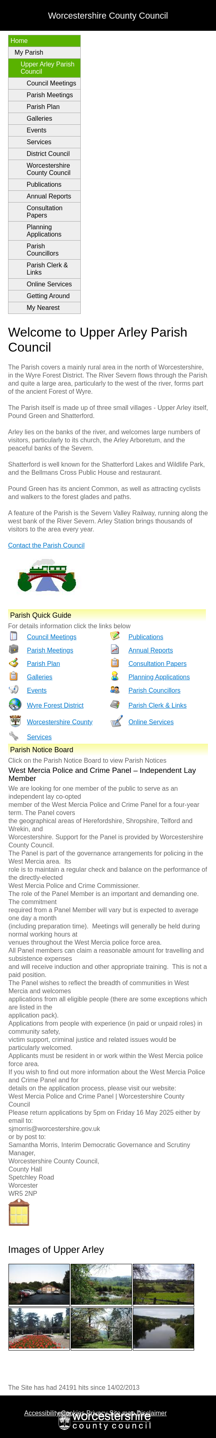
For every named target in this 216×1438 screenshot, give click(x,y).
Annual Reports (49, 196)
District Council (48, 153)
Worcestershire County (59, 722)
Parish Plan (43, 106)
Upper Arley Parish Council (47, 68)
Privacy (96, 1413)
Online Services (49, 284)
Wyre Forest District (55, 705)
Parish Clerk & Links (47, 269)
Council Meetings (51, 83)
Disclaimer (151, 1413)
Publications (44, 184)
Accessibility (41, 1413)
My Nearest (43, 307)
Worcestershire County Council (49, 169)
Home (19, 40)
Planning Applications (44, 231)
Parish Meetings (50, 95)
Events (36, 130)
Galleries (39, 118)
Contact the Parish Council (46, 545)
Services (39, 142)
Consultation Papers (45, 212)
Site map (122, 1413)
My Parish (29, 52)
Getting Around (48, 295)
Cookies (73, 1413)
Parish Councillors (43, 250)
